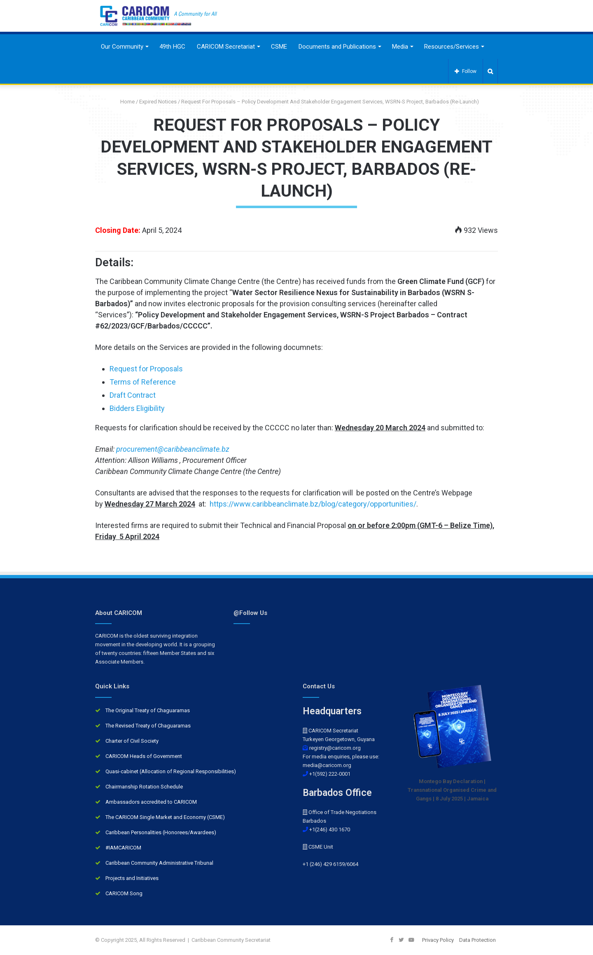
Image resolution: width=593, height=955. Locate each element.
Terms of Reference (143, 382)
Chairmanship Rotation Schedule (144, 787)
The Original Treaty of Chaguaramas (147, 710)
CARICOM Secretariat (226, 46)
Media (400, 46)
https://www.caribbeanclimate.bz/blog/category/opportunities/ (313, 504)
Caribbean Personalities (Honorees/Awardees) (160, 832)
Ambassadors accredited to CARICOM (151, 802)
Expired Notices (158, 102)
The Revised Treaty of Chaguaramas (148, 726)
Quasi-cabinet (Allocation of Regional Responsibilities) (170, 771)
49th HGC (172, 46)
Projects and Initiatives (132, 878)
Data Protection (477, 940)
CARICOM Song (123, 893)
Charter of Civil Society (132, 741)
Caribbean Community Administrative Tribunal (159, 863)
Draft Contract (133, 395)
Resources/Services (451, 46)
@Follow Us (250, 613)
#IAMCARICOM (123, 848)
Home (124, 102)
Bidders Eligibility (137, 408)
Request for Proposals (146, 368)
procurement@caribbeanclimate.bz (172, 449)
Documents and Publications (337, 46)
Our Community (122, 46)
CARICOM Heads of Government (143, 756)
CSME (279, 46)
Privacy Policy (438, 940)
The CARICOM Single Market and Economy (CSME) (165, 817)
